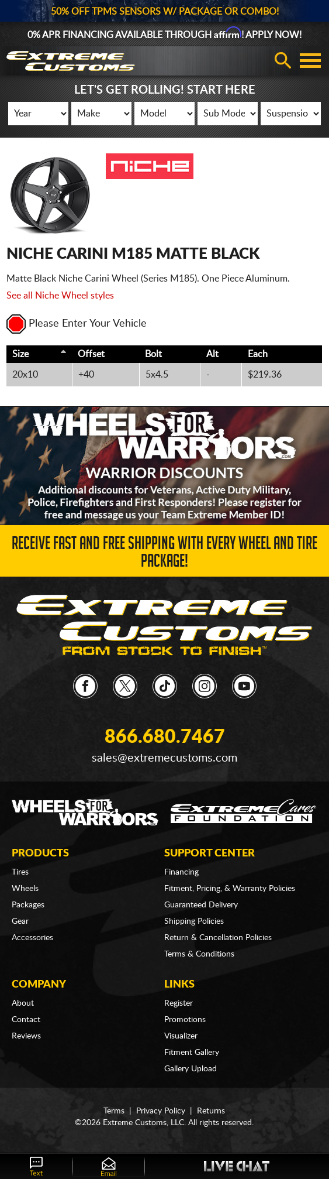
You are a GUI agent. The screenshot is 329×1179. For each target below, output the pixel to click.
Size (20, 354)
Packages (28, 905)
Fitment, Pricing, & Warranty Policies (229, 889)
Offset (91, 354)
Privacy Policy (160, 1111)
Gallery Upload (190, 1069)
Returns (211, 1111)
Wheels (25, 889)
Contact (26, 1020)
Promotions (185, 1020)
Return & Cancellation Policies (218, 938)
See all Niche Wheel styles (60, 295)
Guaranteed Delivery (201, 905)
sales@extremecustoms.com (164, 758)
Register (178, 1003)
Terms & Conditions (199, 954)
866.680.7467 (165, 737)
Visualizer (181, 1036)
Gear (20, 921)
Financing (181, 872)
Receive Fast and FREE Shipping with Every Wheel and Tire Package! (164, 554)
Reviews (26, 1036)
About (23, 1003)
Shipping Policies (194, 921)
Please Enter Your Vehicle (76, 323)
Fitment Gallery (191, 1052)
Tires (20, 872)
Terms (113, 1111)
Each (258, 354)
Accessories (32, 938)
